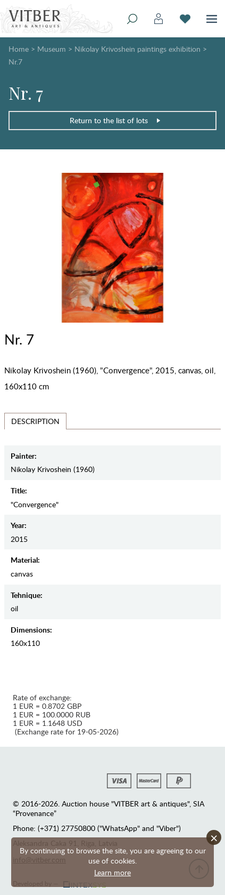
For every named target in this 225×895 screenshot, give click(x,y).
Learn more (112, 872)
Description (35, 421)
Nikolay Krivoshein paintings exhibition (137, 49)
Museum (51, 49)
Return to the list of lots (115, 120)
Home (19, 49)
